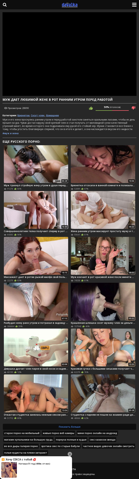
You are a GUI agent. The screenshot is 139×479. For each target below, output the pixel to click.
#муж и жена (11, 133)
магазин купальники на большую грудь (28, 439)
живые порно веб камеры (58, 433)
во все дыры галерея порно (21, 446)
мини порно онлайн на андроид (97, 433)
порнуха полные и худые (71, 439)
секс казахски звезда (102, 439)
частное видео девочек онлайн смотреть (108, 446)
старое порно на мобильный (21, 433)
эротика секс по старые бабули (60, 446)
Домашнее (52, 115)
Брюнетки (23, 115)
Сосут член (37, 115)
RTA (73, 469)
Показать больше (69, 426)
